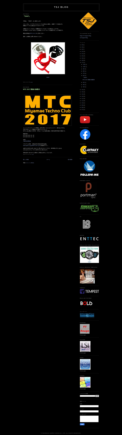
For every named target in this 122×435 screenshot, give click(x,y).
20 (82, 56)
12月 (84, 64)
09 (82, 105)
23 (82, 49)
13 (82, 96)
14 (82, 94)
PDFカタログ (33, 33)
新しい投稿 (26, 159)
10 (82, 103)
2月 (84, 86)
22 (82, 51)
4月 (84, 82)
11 (82, 100)
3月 (84, 84)
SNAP (47, 77)
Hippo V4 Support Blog (85, 35)
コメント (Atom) (30, 162)
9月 (84, 69)
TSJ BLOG (61, 7)
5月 (84, 75)
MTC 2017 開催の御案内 (31, 89)
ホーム (48, 159)
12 (82, 98)
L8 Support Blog (84, 37)
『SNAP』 (26, 16)
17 (82, 62)
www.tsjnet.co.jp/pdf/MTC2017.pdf (31, 145)
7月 (84, 73)
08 (82, 107)
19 (82, 58)
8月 (84, 71)
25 (82, 44)
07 (82, 109)
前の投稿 (70, 159)
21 (82, 53)
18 (82, 60)
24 (82, 47)
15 (82, 91)
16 (82, 89)
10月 (84, 66)
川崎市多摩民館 (27, 141)
